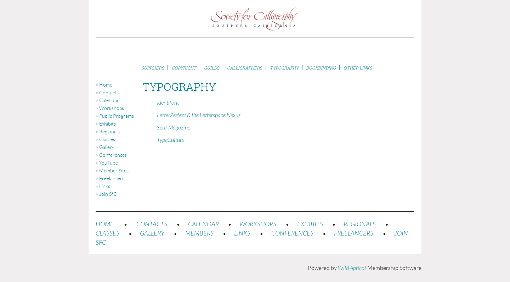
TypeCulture (170, 140)
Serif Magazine (173, 128)
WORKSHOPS (257, 224)
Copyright (184, 68)
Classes (107, 139)
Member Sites (114, 170)
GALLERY (152, 233)
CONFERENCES (292, 233)
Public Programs (116, 116)
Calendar (109, 100)
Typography (284, 68)
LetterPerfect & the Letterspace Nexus (198, 115)
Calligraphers (244, 68)
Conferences (113, 155)
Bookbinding (321, 68)
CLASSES (107, 233)
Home (105, 85)
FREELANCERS (353, 233)
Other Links (358, 68)
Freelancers (111, 178)
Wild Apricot (352, 268)
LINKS (242, 233)
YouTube (108, 163)
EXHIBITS (310, 224)
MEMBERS (199, 233)
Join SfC (108, 194)
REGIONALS (360, 224)
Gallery (106, 147)
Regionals (109, 131)
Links (104, 186)
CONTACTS (151, 224)
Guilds (211, 68)
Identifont (168, 103)
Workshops (111, 108)
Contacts (109, 92)
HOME (105, 224)
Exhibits (107, 124)
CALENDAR (203, 224)
